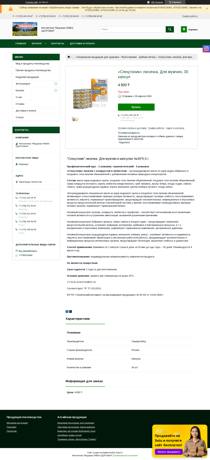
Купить (136, 107)
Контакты (57, 43)
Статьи (19, 117)
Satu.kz (119, 452)
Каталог (37, 43)
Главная (20, 43)
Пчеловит (11, 427)
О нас (19, 97)
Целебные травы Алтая (69, 435)
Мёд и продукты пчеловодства (32, 63)
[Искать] (170, 29)
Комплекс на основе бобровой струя (76, 431)
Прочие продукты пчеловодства (33, 70)
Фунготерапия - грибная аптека (138, 57)
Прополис (12, 431)
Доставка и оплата (82, 43)
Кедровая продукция (27, 77)
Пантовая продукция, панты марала (76, 427)
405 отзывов (157, 2)
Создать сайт (31, 2)
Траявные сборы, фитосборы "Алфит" (76, 439)
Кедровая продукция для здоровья (75, 423)
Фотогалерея (23, 83)
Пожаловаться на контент (126, 455)
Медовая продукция (17, 423)
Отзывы (20, 104)
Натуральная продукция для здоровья (98, 57)
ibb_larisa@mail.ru (28, 250)
